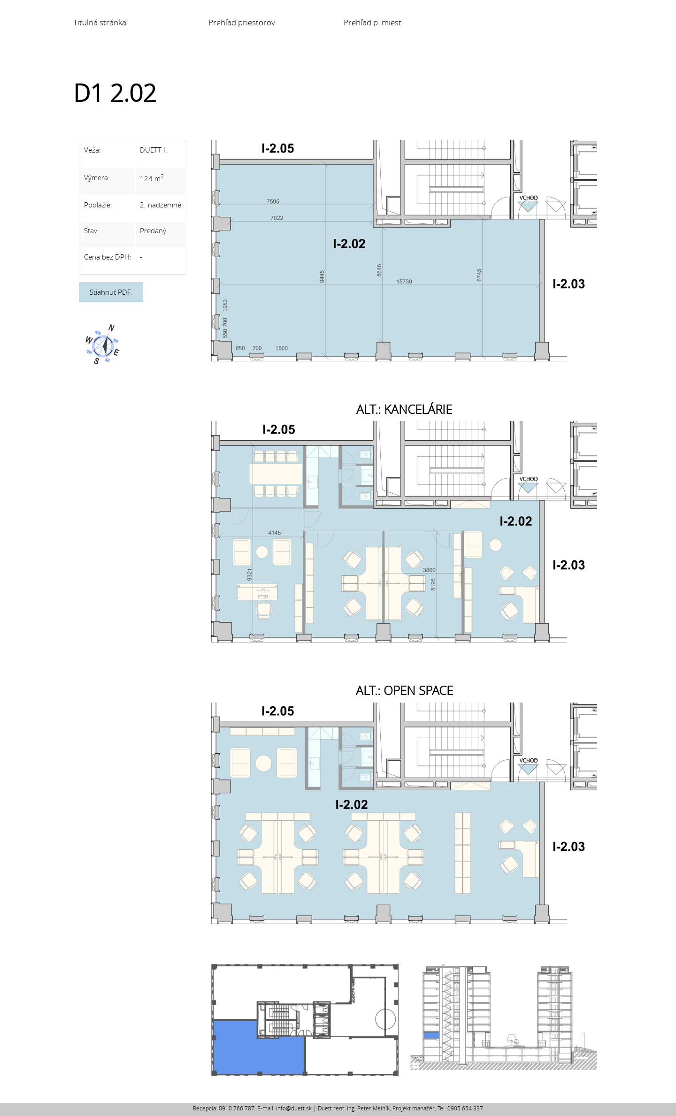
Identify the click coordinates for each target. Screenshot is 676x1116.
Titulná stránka (99, 22)
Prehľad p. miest (372, 22)
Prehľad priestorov (241, 22)
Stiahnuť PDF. (111, 292)
